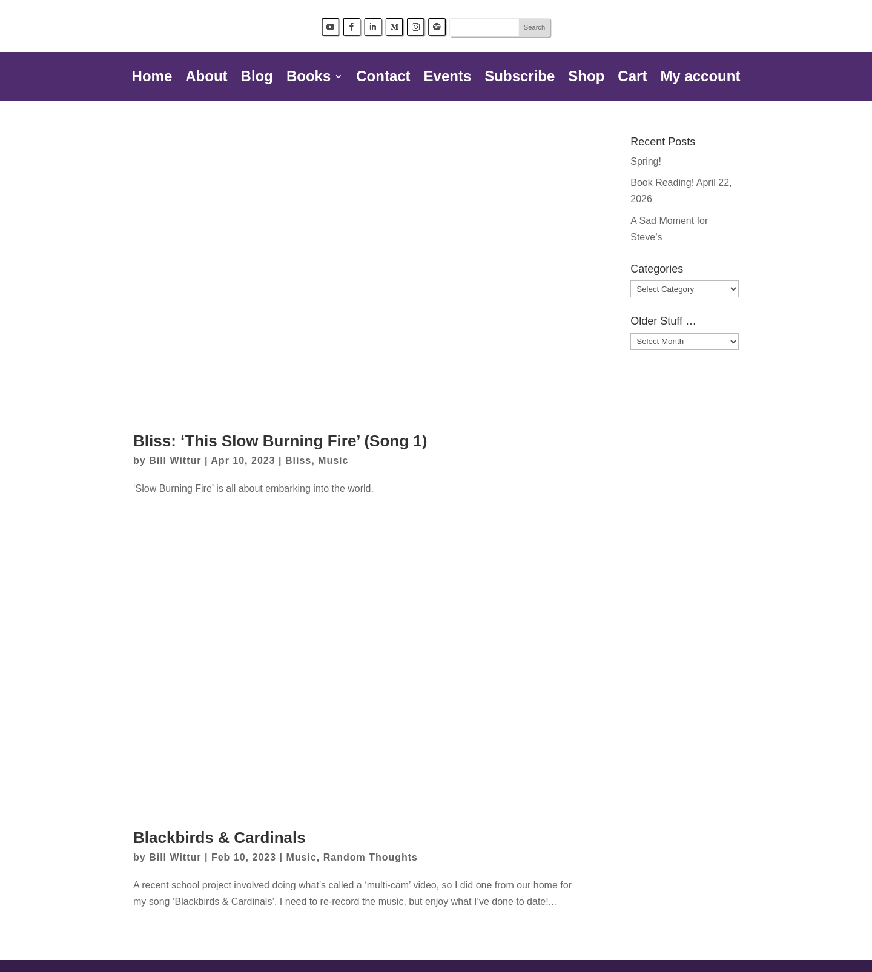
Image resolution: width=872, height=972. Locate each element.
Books (308, 78)
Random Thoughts (370, 857)
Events (448, 78)
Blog (257, 78)
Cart (632, 78)
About (206, 78)
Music (333, 460)
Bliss (298, 460)
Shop (586, 78)
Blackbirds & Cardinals (219, 837)
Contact (383, 78)
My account (700, 78)
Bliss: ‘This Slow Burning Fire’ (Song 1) (280, 441)
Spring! (645, 161)
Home (152, 78)
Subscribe (519, 78)
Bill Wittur (175, 460)
